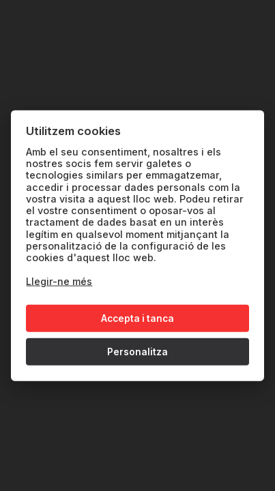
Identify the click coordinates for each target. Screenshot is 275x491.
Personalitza (137, 351)
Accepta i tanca (137, 318)
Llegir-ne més (59, 281)
